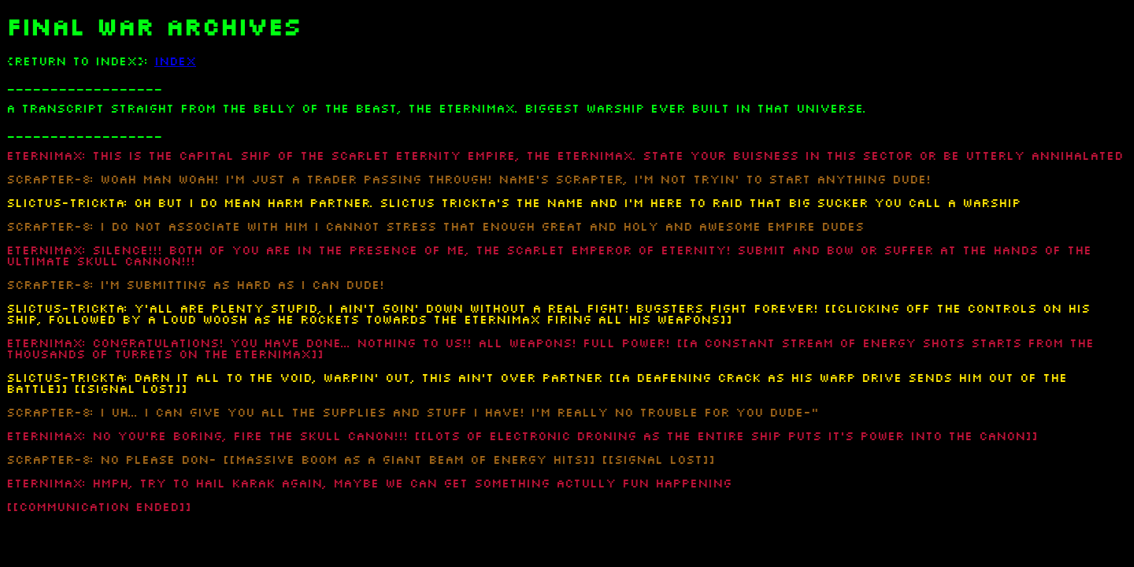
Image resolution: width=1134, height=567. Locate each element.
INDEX (175, 61)
